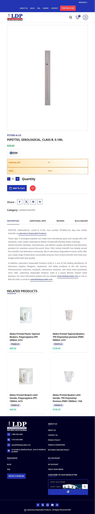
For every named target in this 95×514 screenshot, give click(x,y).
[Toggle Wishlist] (33, 188)
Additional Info (38, 221)
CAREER (45, 8)
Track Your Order (55, 469)
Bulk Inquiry (81, 221)
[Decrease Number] (8, 179)
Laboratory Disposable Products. (33, 234)
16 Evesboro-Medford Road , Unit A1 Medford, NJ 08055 (26, 451)
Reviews (60, 221)
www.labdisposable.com (67, 276)
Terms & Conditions (56, 445)
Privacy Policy (54, 440)
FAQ (38, 8)
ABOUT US (24, 8)
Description (13, 221)
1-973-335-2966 (15, 439)
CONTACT (54, 8)
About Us (52, 430)
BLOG (32, 8)
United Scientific (27, 210)
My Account (53, 464)
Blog (9, 464)
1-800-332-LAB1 (15, 434)
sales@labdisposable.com (41, 279)
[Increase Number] (17, 179)
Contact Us (53, 435)
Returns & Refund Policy (58, 450)
